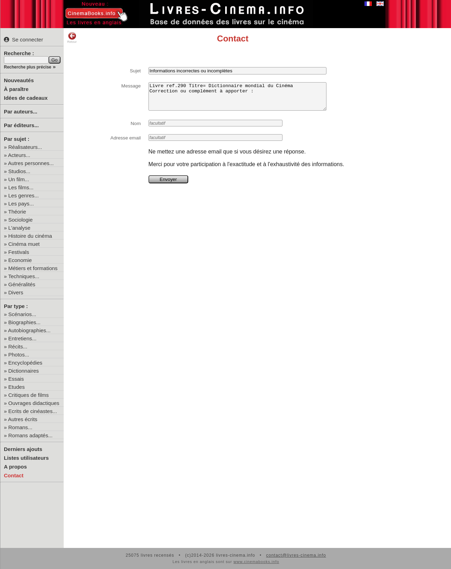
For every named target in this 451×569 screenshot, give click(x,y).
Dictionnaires (23, 371)
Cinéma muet (24, 244)
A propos (15, 467)
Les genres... (23, 195)
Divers (16, 292)
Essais (16, 379)
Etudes (16, 387)
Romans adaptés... (30, 435)
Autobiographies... (29, 330)
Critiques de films (28, 395)
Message (131, 86)
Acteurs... (19, 155)
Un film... (18, 179)
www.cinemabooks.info (256, 562)
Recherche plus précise (27, 67)
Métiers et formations (33, 268)
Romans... (20, 427)
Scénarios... (22, 314)
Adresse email (125, 143)
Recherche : (19, 53)
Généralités (22, 284)
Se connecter (23, 39)
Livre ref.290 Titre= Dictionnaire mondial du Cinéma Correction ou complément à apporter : (237, 99)
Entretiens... (22, 338)
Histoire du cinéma (30, 236)
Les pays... (21, 204)
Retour (72, 38)
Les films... (21, 187)
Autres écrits (22, 419)
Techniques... (23, 276)
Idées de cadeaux (25, 98)
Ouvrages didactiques (33, 403)
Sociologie (20, 220)
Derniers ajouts (23, 449)
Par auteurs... (20, 112)
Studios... (19, 171)
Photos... (18, 355)
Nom (136, 128)
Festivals (18, 252)
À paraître (16, 89)
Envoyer (168, 184)
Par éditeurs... (21, 125)
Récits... (17, 346)
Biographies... (24, 322)
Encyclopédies (25, 363)
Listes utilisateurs (26, 458)
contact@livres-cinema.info (296, 555)
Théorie (17, 212)
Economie (20, 260)
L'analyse (19, 228)
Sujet (135, 70)
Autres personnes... (31, 163)
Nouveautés (19, 80)
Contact (14, 475)
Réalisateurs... (25, 147)
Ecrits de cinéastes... (32, 411)
